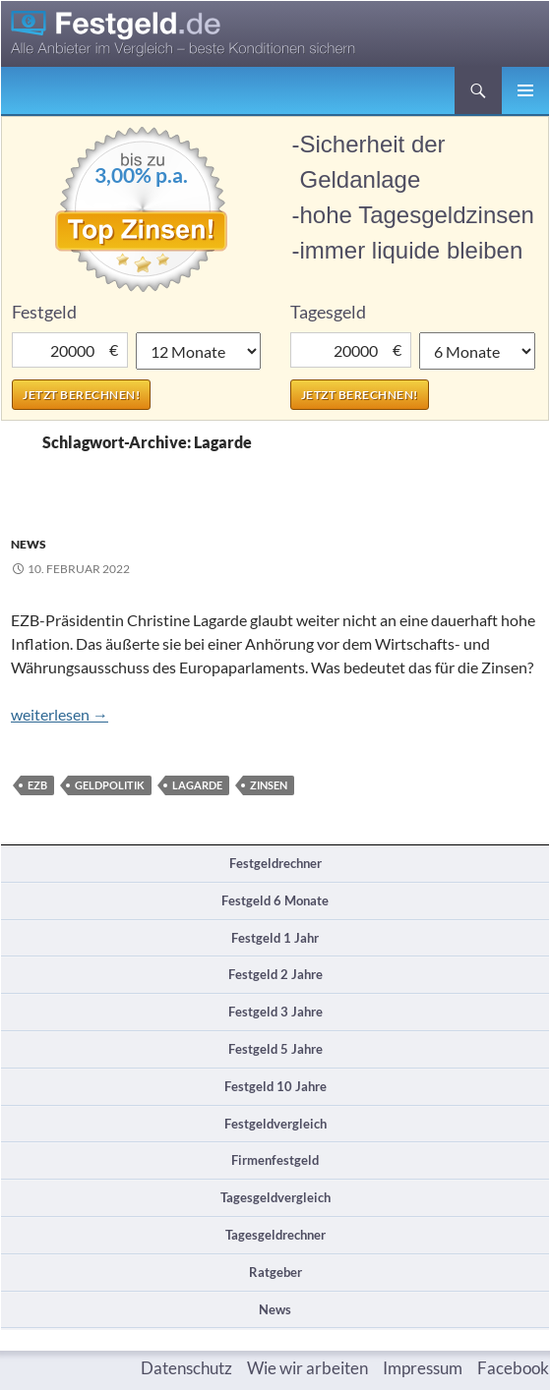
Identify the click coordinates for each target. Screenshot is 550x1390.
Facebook (513, 1368)
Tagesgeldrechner (275, 1235)
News (28, 544)
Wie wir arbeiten (307, 1368)
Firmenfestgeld (275, 1160)
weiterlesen (59, 714)
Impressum (422, 1368)
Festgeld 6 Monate (275, 900)
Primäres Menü (525, 90)
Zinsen (268, 785)
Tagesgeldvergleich (275, 1197)
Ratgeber (275, 1272)
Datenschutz (186, 1368)
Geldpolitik (110, 785)
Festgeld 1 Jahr (275, 938)
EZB (37, 785)
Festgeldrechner (275, 863)
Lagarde (197, 785)
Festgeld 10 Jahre (275, 1086)
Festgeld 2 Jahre (275, 974)
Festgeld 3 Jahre (275, 1011)
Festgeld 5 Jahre (275, 1049)
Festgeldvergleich (275, 1123)
